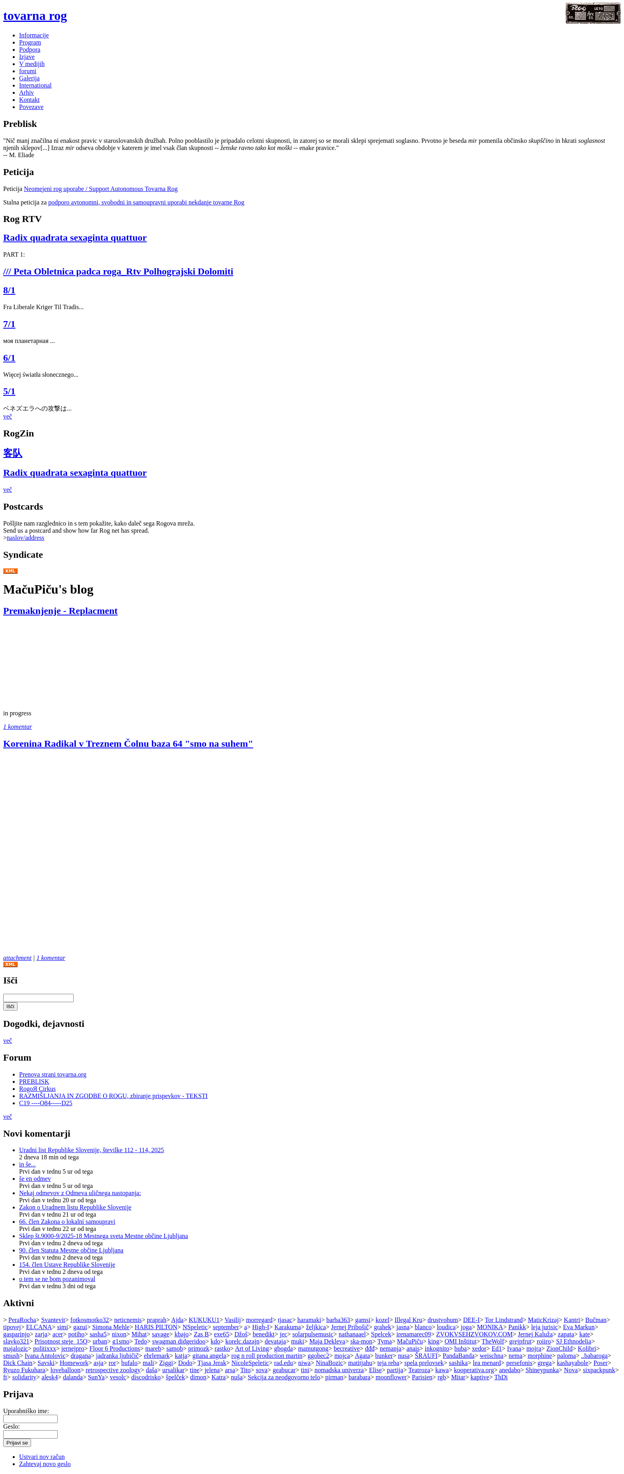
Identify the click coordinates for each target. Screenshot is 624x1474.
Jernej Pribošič (350, 1327)
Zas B (201, 1334)
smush (11, 1355)
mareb (153, 1348)
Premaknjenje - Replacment (60, 611)
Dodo (185, 1362)
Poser (600, 1362)
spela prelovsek (424, 1362)
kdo (215, 1341)
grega (545, 1362)
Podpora (29, 49)
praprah (156, 1319)
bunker (384, 1355)
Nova (571, 1370)
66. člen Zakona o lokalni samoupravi (67, 1221)
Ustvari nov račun (42, 1456)
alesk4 (49, 1377)
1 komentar (17, 726)
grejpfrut (520, 1341)
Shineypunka (542, 1370)
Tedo (141, 1341)
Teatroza (419, 1370)
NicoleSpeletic (250, 1362)
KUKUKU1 (204, 1319)
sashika (458, 1362)
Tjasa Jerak (211, 1362)
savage (161, 1334)
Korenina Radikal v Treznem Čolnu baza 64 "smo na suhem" (128, 743)
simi (62, 1327)
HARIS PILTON (156, 1327)
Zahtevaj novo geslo (45, 1463)
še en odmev (35, 1178)
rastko (222, 1348)
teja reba (388, 1362)
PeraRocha (22, 1319)
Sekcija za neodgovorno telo (284, 1377)
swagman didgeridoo (178, 1341)
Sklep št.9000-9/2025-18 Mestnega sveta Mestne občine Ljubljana (103, 1236)
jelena (212, 1370)
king (433, 1341)
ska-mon (361, 1341)
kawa (442, 1370)
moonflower (391, 1377)
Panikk (517, 1327)
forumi (28, 71)
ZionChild (559, 1348)
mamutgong (313, 1348)
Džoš (241, 1334)
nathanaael (352, 1334)
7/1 (9, 324)
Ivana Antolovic (45, 1355)
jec (283, 1334)
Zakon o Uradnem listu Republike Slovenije (75, 1207)
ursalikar (173, 1370)
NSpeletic (195, 1327)
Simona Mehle (111, 1327)
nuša (236, 1377)
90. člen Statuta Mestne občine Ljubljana (71, 1250)
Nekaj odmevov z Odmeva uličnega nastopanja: (80, 1193)
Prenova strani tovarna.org (52, 1074)
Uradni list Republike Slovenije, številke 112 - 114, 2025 (91, 1150)
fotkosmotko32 (89, 1319)
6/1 (9, 357)
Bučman (595, 1319)
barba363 (338, 1319)
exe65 (221, 1334)
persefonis (519, 1362)
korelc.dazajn (242, 1341)
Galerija (29, 78)
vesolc (118, 1377)
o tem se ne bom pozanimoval (57, 1278)
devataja (275, 1341)
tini (305, 1370)
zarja (41, 1334)
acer (58, 1334)
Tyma (384, 1341)
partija (395, 1370)
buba (460, 1348)
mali (148, 1362)
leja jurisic (544, 1327)
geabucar (284, 1370)
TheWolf (493, 1341)
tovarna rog (35, 15)
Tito (245, 1370)
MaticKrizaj (543, 1319)
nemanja (390, 1348)
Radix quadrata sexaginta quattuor (75, 237)
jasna (403, 1327)
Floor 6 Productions (115, 1348)
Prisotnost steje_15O (61, 1341)
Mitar (458, 1377)
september (226, 1327)
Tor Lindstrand (504, 1319)
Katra (219, 1377)
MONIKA (490, 1327)
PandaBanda (458, 1355)
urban (100, 1341)
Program (30, 42)
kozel (383, 1319)
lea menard (487, 1362)
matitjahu (360, 1362)
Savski (46, 1362)
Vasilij (232, 1319)
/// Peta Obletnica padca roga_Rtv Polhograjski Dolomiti (118, 271)
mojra (533, 1348)
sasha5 (98, 1334)
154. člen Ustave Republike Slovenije (67, 1264)
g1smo (120, 1341)
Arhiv (26, 92)
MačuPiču (410, 1341)
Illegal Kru (408, 1319)
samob (174, 1348)
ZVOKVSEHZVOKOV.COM (474, 1334)
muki (297, 1341)
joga (466, 1327)
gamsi (362, 1319)
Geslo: (11, 1426)
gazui (80, 1327)
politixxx (44, 1348)
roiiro (544, 1341)
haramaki (309, 1319)
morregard (259, 1319)
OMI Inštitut (460, 1341)
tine (194, 1370)
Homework (74, 1362)
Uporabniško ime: (26, 1411)
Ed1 (496, 1348)
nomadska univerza (339, 1370)
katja (181, 1355)
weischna (491, 1355)
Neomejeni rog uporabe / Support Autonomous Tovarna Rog (101, 188)
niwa (304, 1362)
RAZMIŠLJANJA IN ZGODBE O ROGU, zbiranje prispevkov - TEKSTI (113, 1095)
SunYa (96, 1377)
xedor (479, 1348)
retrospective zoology (113, 1370)
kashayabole (572, 1362)
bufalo (129, 1362)
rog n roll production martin (266, 1355)
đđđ (369, 1348)
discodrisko (146, 1377)
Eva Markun (579, 1327)
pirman (334, 1377)
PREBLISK (34, 1081)
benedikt (264, 1334)
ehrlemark (157, 1355)
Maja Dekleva (327, 1341)
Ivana (514, 1348)
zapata (566, 1334)
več (7, 416)
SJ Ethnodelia (573, 1341)
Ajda (177, 1319)
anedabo (509, 1370)
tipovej (12, 1327)
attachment (17, 957)
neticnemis (128, 1319)
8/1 (9, 290)
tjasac (285, 1319)
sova (261, 1370)
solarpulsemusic (312, 1334)
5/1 (9, 391)
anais (412, 1348)
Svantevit (53, 1319)
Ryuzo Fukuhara (24, 1370)
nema (516, 1355)
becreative (346, 1348)
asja (98, 1362)
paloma (566, 1355)
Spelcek (381, 1334)
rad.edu (283, 1362)
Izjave (27, 56)
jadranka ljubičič (117, 1355)
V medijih (32, 63)
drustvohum (442, 1319)
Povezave (31, 106)
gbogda (283, 1348)
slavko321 (16, 1341)
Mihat (139, 1334)
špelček (175, 1377)
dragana (81, 1355)
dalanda (73, 1377)
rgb (442, 1377)
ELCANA (39, 1327)
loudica (446, 1327)
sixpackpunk (599, 1370)
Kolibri (587, 1348)
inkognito (437, 1348)
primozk (198, 1348)
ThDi (501, 1377)
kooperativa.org (474, 1370)
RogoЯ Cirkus (37, 1088)
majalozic (15, 1348)
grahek (383, 1327)
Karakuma (287, 1327)
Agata (362, 1355)
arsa (230, 1370)
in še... (27, 1164)
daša (151, 1370)
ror (112, 1362)
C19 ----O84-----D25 (45, 1103)
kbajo (181, 1334)
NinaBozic (329, 1362)
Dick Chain (17, 1362)
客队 (12, 453)
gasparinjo (16, 1334)
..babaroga (594, 1355)
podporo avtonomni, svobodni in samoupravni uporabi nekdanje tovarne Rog (146, 202)
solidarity (24, 1377)
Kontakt (29, 99)
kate (584, 1334)
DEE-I (471, 1319)
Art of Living (252, 1348)
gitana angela (209, 1355)
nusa (404, 1355)
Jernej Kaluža (535, 1334)
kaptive (479, 1377)
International (35, 85)
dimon (198, 1377)
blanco (423, 1327)
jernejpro (72, 1348)
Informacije (34, 35)
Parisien (422, 1377)
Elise (375, 1370)
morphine (540, 1355)
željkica (316, 1327)
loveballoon (66, 1370)
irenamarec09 (413, 1334)
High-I (260, 1327)
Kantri (572, 1319)
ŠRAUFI (426, 1355)
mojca (342, 1355)
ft (5, 1377)
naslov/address (25, 537)
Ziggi (166, 1362)
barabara (359, 1377)
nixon (119, 1334)
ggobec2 (318, 1355)
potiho (76, 1334)
